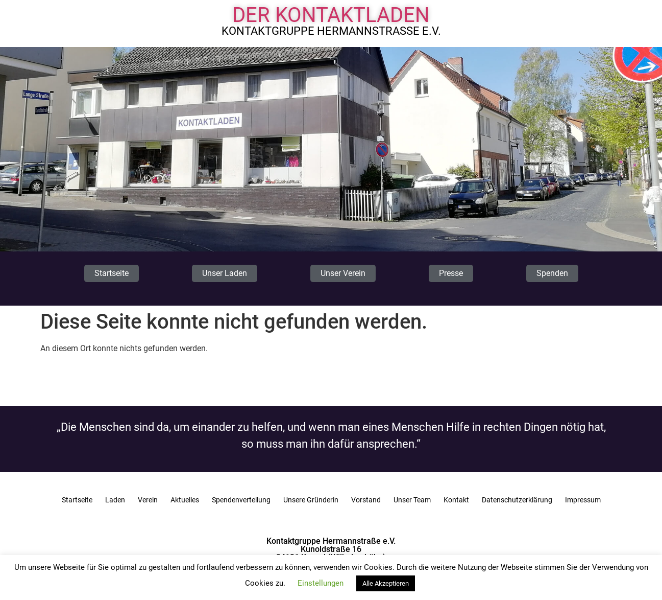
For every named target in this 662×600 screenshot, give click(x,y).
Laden (115, 500)
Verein (148, 500)
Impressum (583, 500)
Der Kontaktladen (331, 15)
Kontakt (456, 500)
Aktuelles (184, 500)
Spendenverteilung (241, 500)
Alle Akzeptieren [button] (385, 583)
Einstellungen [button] (321, 583)
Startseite (77, 500)
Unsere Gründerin (310, 500)
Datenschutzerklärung (517, 500)
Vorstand (366, 500)
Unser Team (412, 500)
